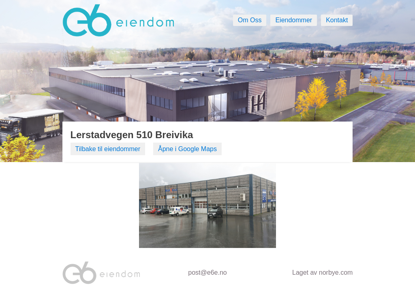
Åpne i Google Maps (187, 148)
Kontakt (337, 20)
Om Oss (250, 20)
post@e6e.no (207, 272)
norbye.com (336, 272)
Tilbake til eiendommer (107, 148)
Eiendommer (293, 20)
